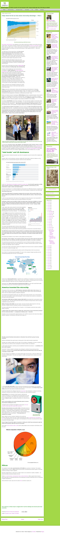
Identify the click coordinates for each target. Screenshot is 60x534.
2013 (49, 257)
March (50, 225)
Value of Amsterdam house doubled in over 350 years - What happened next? (52, 150)
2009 (49, 263)
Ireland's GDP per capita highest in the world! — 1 (55, 79)
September (51, 216)
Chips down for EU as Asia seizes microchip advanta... (51, 232)
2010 (49, 262)
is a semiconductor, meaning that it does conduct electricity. (16, 476)
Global (36, 9)
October (50, 214)
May (50, 222)
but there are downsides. (34, 45)
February (50, 227)
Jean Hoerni (23, 390)
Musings (42, 9)
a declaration (38, 145)
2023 (49, 206)
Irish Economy (11, 9)
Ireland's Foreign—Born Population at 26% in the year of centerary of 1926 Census (52, 91)
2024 (49, 205)
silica (21, 480)
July (50, 219)
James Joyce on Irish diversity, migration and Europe (54, 101)
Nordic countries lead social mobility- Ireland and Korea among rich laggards (55, 36)
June (50, 221)
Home (4, 9)
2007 (49, 266)
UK (32, 9)
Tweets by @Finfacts (52, 189)
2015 (49, 254)
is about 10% (20, 65)
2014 (49, 255)
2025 (49, 203)
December (51, 211)
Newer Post (4, 519)
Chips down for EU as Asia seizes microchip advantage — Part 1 (55, 123)
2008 (49, 265)
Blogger (42, 531)
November (51, 213)
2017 (49, 250)
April (50, 224)
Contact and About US (51, 196)
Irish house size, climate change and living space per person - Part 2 (55, 46)
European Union (19, 9)
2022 (49, 208)
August (50, 217)
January (50, 229)
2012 (49, 258)
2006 (49, 268)
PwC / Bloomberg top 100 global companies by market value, (16, 184)
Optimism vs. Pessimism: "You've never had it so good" (52, 242)
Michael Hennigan (51, 20)
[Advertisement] (34, 68)
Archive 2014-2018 (50, 193)
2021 (49, 210)
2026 (49, 202)
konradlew (34, 531)
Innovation (27, 9)
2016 (49, 252)
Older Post (40, 519)
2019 (49, 247)
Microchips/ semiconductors (7, 44)
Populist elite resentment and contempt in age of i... (52, 237)
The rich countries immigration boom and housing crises (55, 112)
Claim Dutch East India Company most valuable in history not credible (55, 69)
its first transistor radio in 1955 (12, 425)
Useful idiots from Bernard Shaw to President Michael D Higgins (55, 58)
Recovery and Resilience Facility (33, 148)
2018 (49, 249)
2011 (49, 260)
